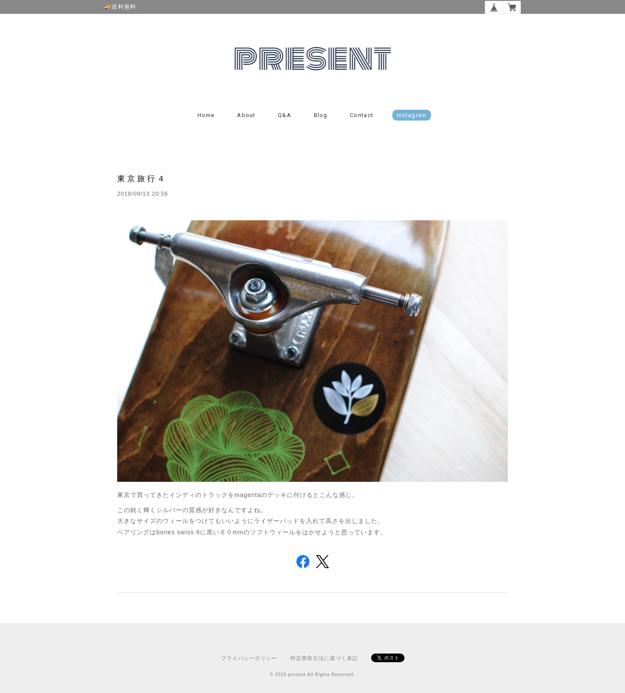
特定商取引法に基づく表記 (324, 658)
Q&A (284, 115)
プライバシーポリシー (249, 658)
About (246, 115)
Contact (361, 115)
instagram (412, 115)
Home (206, 115)
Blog (321, 115)
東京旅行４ (142, 178)
